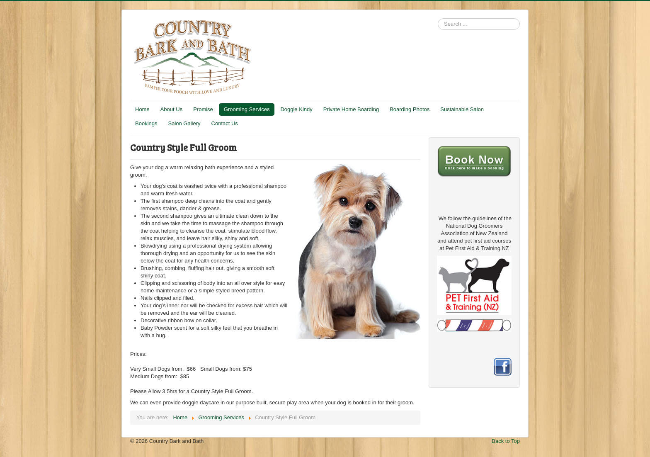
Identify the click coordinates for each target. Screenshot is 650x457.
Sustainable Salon (462, 109)
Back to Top (506, 441)
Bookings (146, 123)
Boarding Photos (409, 109)
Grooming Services (247, 109)
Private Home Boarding (351, 109)
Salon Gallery (184, 123)
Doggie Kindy (296, 109)
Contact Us (224, 123)
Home (142, 109)
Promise (203, 109)
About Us (171, 109)
